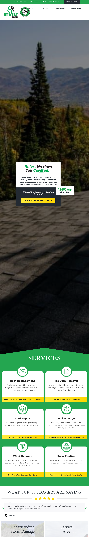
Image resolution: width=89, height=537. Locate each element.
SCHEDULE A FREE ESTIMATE (38, 200)
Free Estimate (75, 9)
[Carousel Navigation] (44, 508)
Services (32, 9)
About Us (45, 9)
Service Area (60, 9)
